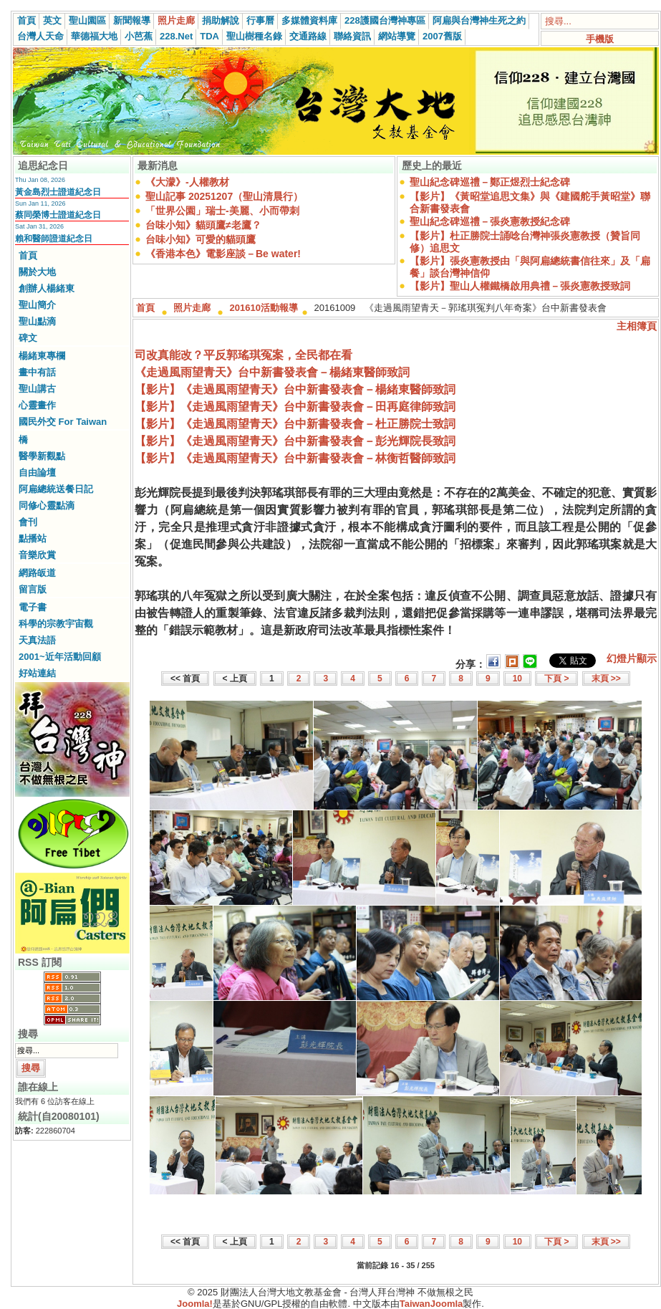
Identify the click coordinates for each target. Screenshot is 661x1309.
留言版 (33, 589)
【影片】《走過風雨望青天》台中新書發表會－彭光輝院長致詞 (295, 441)
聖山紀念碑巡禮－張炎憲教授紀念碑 (490, 221)
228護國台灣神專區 (384, 20)
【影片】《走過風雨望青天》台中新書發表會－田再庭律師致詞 (295, 407)
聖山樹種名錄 (254, 36)
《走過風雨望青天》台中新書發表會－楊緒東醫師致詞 (272, 372)
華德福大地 (94, 36)
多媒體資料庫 (309, 20)
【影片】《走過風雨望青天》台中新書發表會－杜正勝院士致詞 (295, 424)
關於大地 (37, 272)
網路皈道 (37, 572)
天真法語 (37, 640)
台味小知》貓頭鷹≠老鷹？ (203, 225)
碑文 (28, 337)
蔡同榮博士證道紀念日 (58, 215)
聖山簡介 (37, 304)
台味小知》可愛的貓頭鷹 (200, 239)
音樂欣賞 (37, 555)
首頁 (26, 20)
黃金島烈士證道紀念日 (58, 192)
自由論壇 (37, 472)
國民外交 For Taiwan (63, 421)
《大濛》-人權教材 (187, 182)
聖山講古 (37, 388)
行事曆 (260, 20)
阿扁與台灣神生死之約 (479, 20)
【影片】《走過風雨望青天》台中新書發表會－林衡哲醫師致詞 (295, 458)
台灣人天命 (40, 36)
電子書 (33, 607)
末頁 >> (606, 678)
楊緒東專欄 (42, 355)
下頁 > (556, 678)
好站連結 (37, 673)
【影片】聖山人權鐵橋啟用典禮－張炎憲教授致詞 (520, 286)
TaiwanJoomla (431, 1303)
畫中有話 (37, 372)
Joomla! (195, 1303)
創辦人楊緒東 (46, 288)
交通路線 (308, 36)
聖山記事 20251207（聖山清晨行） (224, 196)
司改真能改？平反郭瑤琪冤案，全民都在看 (243, 355)
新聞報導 (131, 20)
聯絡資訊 (352, 36)
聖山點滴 (37, 321)
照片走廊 (176, 20)
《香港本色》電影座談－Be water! (223, 253)
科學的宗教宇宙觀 (56, 623)
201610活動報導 (264, 307)
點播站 (33, 538)
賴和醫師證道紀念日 (53, 239)
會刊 (28, 522)
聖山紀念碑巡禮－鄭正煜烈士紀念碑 (490, 182)
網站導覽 (396, 36)
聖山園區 (87, 20)
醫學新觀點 (42, 456)
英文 (52, 20)
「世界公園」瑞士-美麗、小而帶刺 (222, 210)
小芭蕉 (139, 36)
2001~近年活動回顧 (60, 656)
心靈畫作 (37, 405)
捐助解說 (220, 20)
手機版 (600, 39)
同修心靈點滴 (46, 505)
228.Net (176, 36)
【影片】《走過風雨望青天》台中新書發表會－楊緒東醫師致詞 (295, 389)
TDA (209, 36)
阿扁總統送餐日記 (56, 489)
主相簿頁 (637, 326)
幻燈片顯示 (632, 658)
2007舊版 (442, 36)
